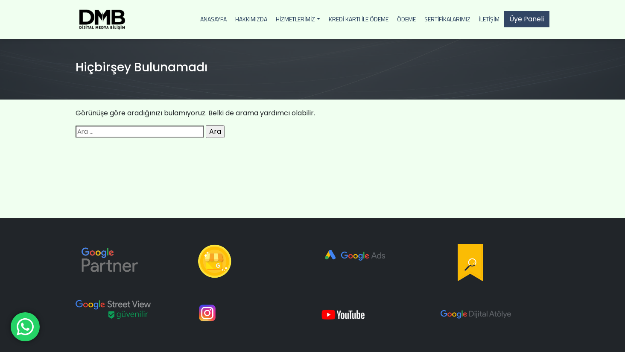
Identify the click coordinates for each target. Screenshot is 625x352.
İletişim (489, 19)
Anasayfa (213, 19)
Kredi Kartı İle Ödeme (358, 19)
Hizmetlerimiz (295, 19)
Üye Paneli (526, 19)
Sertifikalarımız (447, 19)
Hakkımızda (251, 19)
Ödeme (406, 19)
